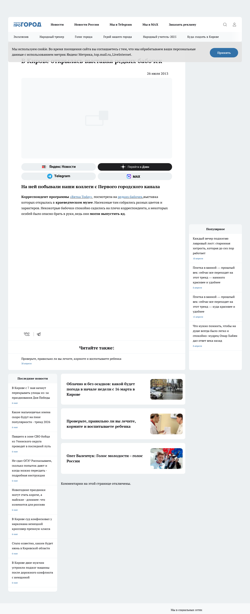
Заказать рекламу (182, 24)
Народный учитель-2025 (159, 37)
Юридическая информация (22, 547)
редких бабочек (130, 197)
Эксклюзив (21, 37)
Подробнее (125, 561)
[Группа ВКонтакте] (173, 514)
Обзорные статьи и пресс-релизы (121, 530)
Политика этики (111, 534)
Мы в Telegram (121, 24)
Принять (224, 53)
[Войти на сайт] (234, 24)
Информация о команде (21, 534)
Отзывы (60, 530)
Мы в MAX (150, 24)
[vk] (27, 334)
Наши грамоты (64, 534)
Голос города (83, 37)
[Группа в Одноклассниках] (182, 514)
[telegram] (40, 334)
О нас (11, 530)
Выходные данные (65, 547)
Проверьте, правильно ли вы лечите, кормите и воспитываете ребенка (96, 361)
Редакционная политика (116, 539)
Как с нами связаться (19, 539)
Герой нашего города (117, 37)
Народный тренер (52, 37)
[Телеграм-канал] (58, 176)
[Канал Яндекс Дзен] (135, 167)
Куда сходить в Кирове (203, 37)
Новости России (86, 24)
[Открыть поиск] (225, 24)
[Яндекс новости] (58, 167)
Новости (57, 24)
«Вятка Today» (81, 197)
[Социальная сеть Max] (135, 176)
